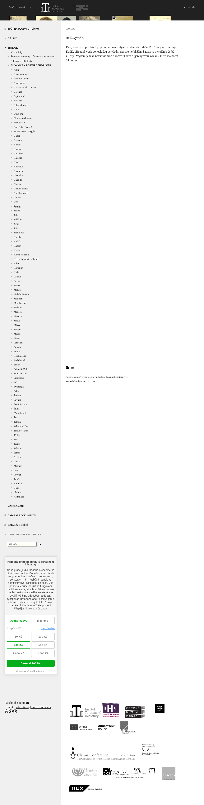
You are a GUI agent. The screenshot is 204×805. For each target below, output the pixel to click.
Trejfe (17, 443)
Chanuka (18, 175)
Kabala (17, 237)
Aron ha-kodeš (21, 74)
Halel (16, 162)
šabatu (147, 51)
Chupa (17, 461)
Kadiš (17, 241)
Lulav (17, 470)
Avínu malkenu (21, 78)
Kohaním (18, 267)
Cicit (16, 487)
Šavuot (17, 399)
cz (184, 7)
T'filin (17, 435)
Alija (16, 69)
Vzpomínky (16, 52)
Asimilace (19, 496)
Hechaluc (18, 166)
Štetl (16, 417)
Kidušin (18, 483)
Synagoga (19, 386)
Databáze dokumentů (22, 515)
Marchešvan (20, 303)
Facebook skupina (16, 702)
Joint (16, 228)
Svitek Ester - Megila (24, 131)
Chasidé (18, 179)
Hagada (17, 144)
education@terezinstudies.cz (33, 707)
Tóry (71, 56)
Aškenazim (19, 83)
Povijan (17, 474)
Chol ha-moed (21, 193)
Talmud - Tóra (21, 426)
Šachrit (17, 395)
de (193, 7)
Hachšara (18, 153)
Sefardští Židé (21, 369)
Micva (17, 320)
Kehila (17, 250)
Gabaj (17, 135)
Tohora (17, 448)
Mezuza (18, 316)
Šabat (16, 391)
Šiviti (16, 408)
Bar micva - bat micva (25, 87)
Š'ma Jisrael (20, 413)
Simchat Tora (20, 373)
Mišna (17, 333)
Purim (17, 351)
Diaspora (18, 113)
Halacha (18, 157)
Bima (16, 109)
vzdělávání (16, 506)
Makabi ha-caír (21, 294)
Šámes (17, 452)
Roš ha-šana (20, 355)
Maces (17, 285)
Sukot (17, 382)
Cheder (17, 184)
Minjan (17, 329)
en (189, 7)
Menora (17, 311)
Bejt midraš (19, 96)
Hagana (17, 149)
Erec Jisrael (19, 122)
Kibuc (17, 263)
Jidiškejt (18, 219)
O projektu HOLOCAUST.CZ (24, 534)
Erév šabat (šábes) (23, 127)
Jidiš (16, 215)
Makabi (17, 289)
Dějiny (12, 38)
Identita (17, 492)
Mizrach (18, 465)
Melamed (18, 307)
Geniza (17, 457)
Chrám (17, 197)
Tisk (70, 367)
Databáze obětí (18, 525)
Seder (17, 364)
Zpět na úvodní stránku (23, 29)
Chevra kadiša (21, 188)
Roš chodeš (19, 360)
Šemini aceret (20, 404)
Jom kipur (19, 232)
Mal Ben (18, 298)
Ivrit (16, 201)
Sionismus (19, 377)
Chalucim (19, 171)
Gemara (18, 140)
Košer (17, 272)
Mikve (17, 325)
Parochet (18, 342)
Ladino (17, 276)
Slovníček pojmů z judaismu (31, 65)
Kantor (17, 245)
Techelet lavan (21, 430)
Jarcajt (17, 206)
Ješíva (17, 210)
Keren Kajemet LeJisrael (26, 259)
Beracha (18, 100)
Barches (18, 91)
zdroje (13, 47)
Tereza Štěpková (88, 376)
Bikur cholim (20, 105)
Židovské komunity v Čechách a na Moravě (32, 56)
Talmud (17, 421)
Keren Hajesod (21, 254)
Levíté (17, 281)
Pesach (17, 347)
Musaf (17, 338)
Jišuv (16, 223)
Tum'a (17, 479)
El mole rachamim (23, 118)
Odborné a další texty (21, 61)
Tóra (16, 439)
